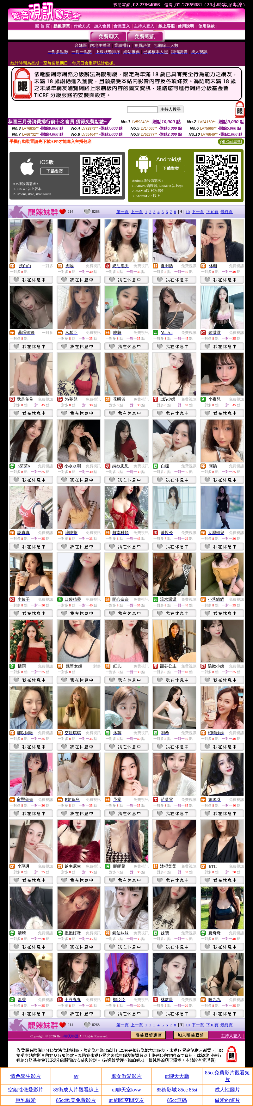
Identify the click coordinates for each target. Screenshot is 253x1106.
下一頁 (198, 211)
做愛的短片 (227, 1100)
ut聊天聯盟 (70, 1036)
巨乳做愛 (25, 1100)
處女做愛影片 (126, 1076)
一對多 (47, 266)
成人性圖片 (227, 1089)
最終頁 (226, 211)
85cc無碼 (177, 1100)
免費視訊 (93, 266)
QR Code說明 (231, 141)
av (76, 1076)
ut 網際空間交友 (126, 1100)
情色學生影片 (25, 1076)
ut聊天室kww (126, 1089)
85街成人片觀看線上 (76, 1089)
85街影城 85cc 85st (177, 1089)
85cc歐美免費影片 (76, 1100)
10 (188, 211)
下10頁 (212, 211)
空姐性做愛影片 (25, 1089)
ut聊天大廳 (177, 1076)
